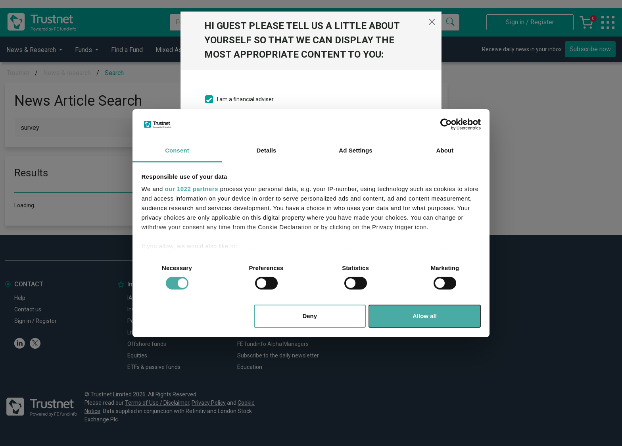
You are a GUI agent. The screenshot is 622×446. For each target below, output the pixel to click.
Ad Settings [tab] (355, 150)
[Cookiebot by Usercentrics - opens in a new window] (446, 124)
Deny (309, 316)
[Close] (432, 21)
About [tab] (445, 150)
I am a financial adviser (245, 99)
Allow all (425, 316)
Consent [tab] (177, 150)
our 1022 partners (191, 188)
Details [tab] (266, 150)
